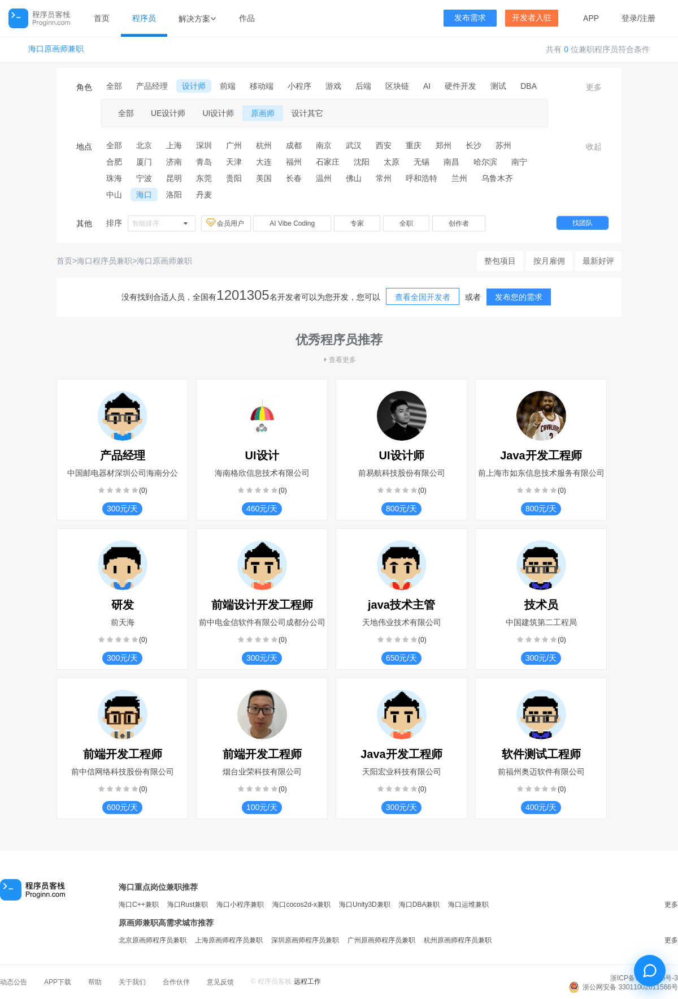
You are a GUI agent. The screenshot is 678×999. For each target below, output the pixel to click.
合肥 (114, 161)
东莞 (204, 178)
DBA (528, 86)
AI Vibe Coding (292, 223)
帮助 (95, 982)
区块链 (397, 86)
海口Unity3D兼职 (364, 904)
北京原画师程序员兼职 (152, 940)
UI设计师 (218, 113)
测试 (498, 86)
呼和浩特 (421, 178)
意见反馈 (220, 982)
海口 (144, 194)
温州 (324, 178)
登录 (629, 18)
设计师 (194, 86)
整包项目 (500, 260)
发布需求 (470, 18)
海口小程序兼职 (240, 904)
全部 (114, 86)
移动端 (261, 86)
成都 (294, 145)
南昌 (451, 161)
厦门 (144, 161)
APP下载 (57, 982)
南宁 (519, 161)
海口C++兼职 (139, 904)
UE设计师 (168, 113)
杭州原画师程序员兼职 (458, 940)
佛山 (354, 178)
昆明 (174, 178)
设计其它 (307, 113)
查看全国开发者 (422, 297)
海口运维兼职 (468, 904)
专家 (357, 223)
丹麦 (204, 194)
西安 (384, 145)
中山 (114, 194)
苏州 (503, 145)
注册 (647, 18)
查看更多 (339, 360)
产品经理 (152, 86)
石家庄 (328, 161)
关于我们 (132, 982)
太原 (391, 161)
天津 (234, 161)
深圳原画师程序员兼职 (305, 940)
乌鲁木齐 (497, 178)
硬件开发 (460, 86)
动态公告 (13, 982)
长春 (294, 178)
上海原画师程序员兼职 (229, 940)
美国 (264, 178)
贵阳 (234, 178)
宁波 (144, 178)
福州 (294, 161)
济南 (174, 161)
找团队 (582, 223)
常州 (384, 178)
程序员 (144, 18)
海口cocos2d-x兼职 (301, 904)
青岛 (204, 161)
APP (591, 18)
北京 (144, 145)
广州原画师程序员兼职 (381, 940)
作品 (247, 18)
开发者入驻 (531, 18)
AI (427, 86)
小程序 (299, 86)
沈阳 (362, 161)
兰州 (459, 178)
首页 (102, 18)
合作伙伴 (176, 982)
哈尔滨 (485, 161)
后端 (363, 86)
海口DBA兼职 (419, 904)
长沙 (473, 145)
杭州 (264, 145)
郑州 (443, 145)
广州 (234, 145)
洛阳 (174, 194)
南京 (324, 145)
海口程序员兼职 (104, 260)
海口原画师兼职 (56, 49)
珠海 (114, 178)
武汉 (354, 145)
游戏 (333, 86)
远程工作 (307, 981)
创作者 (459, 223)
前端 (228, 86)
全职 (406, 223)
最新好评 (598, 260)
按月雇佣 (549, 260)
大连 (264, 161)
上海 (174, 145)
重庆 (413, 145)
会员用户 (226, 222)
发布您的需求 (518, 297)
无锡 (421, 161)
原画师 (263, 113)
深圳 (204, 145)
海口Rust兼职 (187, 904)
